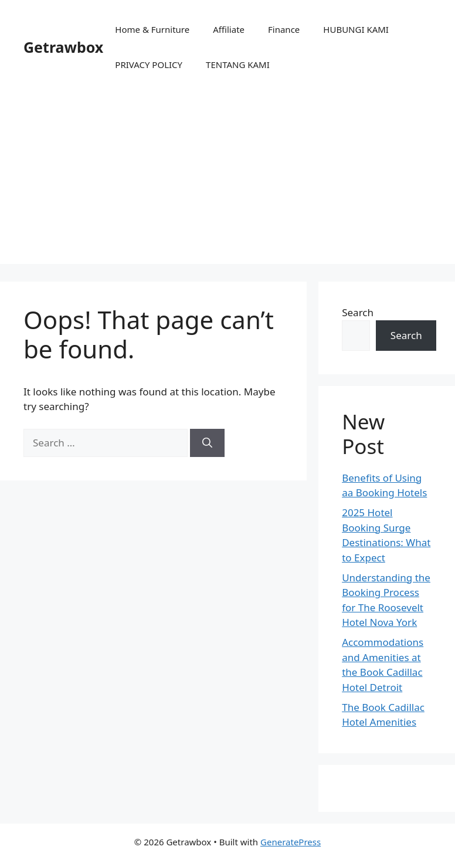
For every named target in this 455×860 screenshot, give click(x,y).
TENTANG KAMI (238, 64)
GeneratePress (290, 842)
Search (357, 312)
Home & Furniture (152, 29)
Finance (284, 29)
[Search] (207, 443)
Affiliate (229, 29)
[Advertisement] (227, 182)
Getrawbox (63, 47)
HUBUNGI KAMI (356, 29)
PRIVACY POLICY (148, 64)
